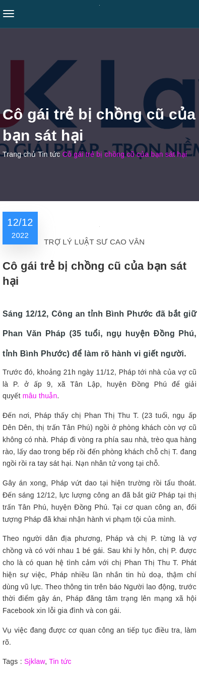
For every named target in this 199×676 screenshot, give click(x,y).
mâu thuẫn (40, 396)
